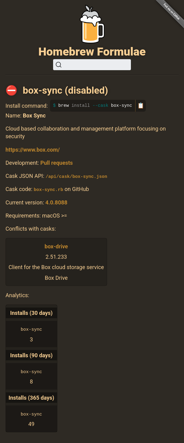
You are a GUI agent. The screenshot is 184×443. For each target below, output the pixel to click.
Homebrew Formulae (92, 51)
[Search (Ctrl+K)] (92, 64)
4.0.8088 (56, 202)
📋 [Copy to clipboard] (140, 106)
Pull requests (56, 163)
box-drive (56, 246)
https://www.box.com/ (32, 149)
